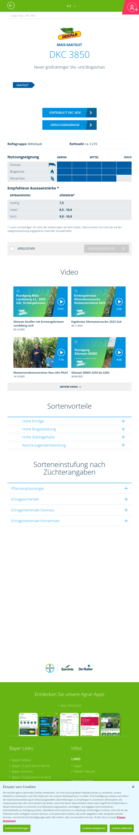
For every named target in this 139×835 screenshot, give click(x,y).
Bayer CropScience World (31, 742)
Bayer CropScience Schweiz (32, 759)
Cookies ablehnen (122, 828)
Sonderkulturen (85, 776)
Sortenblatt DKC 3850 (65, 113)
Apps (77, 742)
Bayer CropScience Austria (31, 753)
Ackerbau (81, 764)
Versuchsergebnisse (64, 125)
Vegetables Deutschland (30, 770)
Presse (17, 765)
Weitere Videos (69, 386)
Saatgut (79, 770)
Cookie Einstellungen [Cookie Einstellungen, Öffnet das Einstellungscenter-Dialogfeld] (17, 828)
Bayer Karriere (22, 747)
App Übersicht (70, 681)
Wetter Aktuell (84, 747)
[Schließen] (133, 787)
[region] (69, 808)
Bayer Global (21, 736)
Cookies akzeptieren (93, 828)
